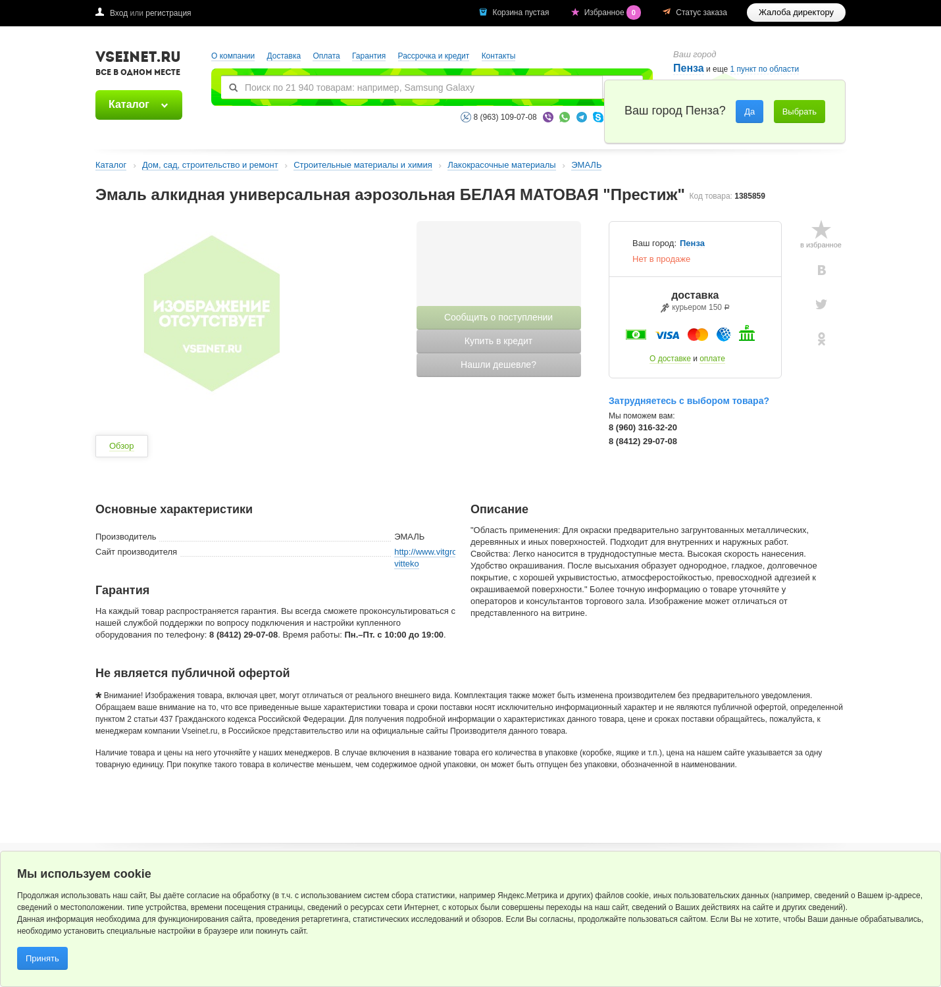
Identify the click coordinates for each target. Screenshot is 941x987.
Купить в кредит (498, 341)
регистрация (168, 13)
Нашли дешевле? (498, 364)
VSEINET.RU (138, 65)
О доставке (670, 358)
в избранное (821, 245)
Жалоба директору (796, 12)
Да (749, 111)
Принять (42, 958)
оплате (712, 358)
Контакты (499, 56)
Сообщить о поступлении (498, 317)
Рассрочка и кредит (434, 56)
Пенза (688, 68)
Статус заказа (701, 12)
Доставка (284, 56)
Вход (119, 13)
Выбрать (799, 111)
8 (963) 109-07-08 (505, 117)
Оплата (326, 56)
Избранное (614, 12)
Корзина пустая (521, 12)
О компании (233, 56)
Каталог (129, 104)
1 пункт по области (765, 69)
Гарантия (369, 56)
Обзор (121, 446)
